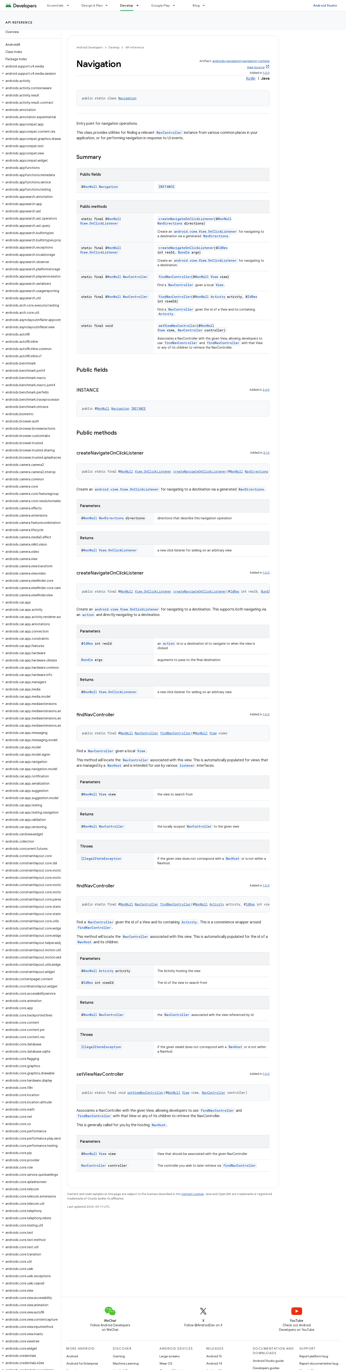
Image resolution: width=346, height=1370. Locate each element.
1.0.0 (266, 73)
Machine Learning (126, 1363)
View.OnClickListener (99, 223)
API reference (19, 22)
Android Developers (89, 47)
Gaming (119, 1356)
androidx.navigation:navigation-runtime (241, 61)
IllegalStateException (101, 858)
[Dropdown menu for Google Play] (176, 5)
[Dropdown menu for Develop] (139, 5)
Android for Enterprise (82, 1363)
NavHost (114, 765)
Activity (218, 297)
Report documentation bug (318, 1363)
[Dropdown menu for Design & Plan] (108, 5)
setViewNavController (178, 325)
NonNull (90, 186)
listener (187, 765)
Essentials (55, 5)
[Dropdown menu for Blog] (206, 5)
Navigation (127, 98)
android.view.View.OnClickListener (205, 231)
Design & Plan (91, 5)
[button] (29, 66)
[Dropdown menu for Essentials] (70, 5)
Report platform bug (313, 1356)
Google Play (160, 5)
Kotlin (250, 78)
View (214, 277)
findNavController (175, 277)
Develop (114, 47)
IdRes (223, 248)
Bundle (184, 252)
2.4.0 (266, 390)
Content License (192, 1194)
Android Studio (325, 5)
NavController (169, 132)
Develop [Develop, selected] (126, 5)
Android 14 (214, 1363)
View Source (256, 67)
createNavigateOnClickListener (186, 219)
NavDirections (169, 223)
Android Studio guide (268, 1361)
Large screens (169, 1356)
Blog (196, 5)
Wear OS (165, 1363)
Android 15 (214, 1356)
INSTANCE (166, 186)
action (88, 615)
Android (72, 1356)
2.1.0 (266, 453)
